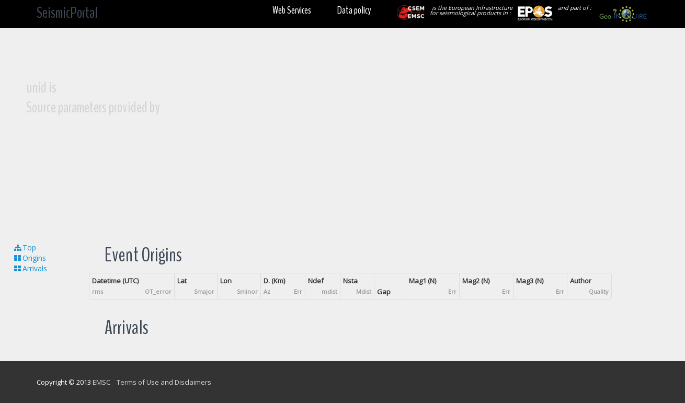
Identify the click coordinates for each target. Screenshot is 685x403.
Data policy (354, 10)
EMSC (101, 382)
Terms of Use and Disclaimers (164, 382)
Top (24, 247)
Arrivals (30, 268)
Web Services (291, 10)
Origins (29, 258)
